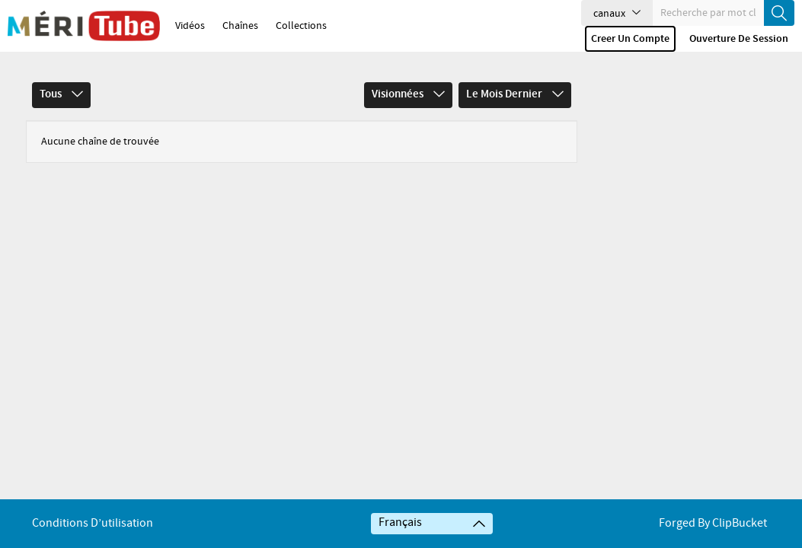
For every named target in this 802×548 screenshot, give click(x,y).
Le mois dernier (515, 94)
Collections (301, 26)
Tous (61, 94)
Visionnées (408, 94)
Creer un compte (630, 39)
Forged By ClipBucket (713, 523)
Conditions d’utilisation (92, 523)
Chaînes (240, 26)
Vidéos (190, 26)
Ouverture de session (738, 39)
